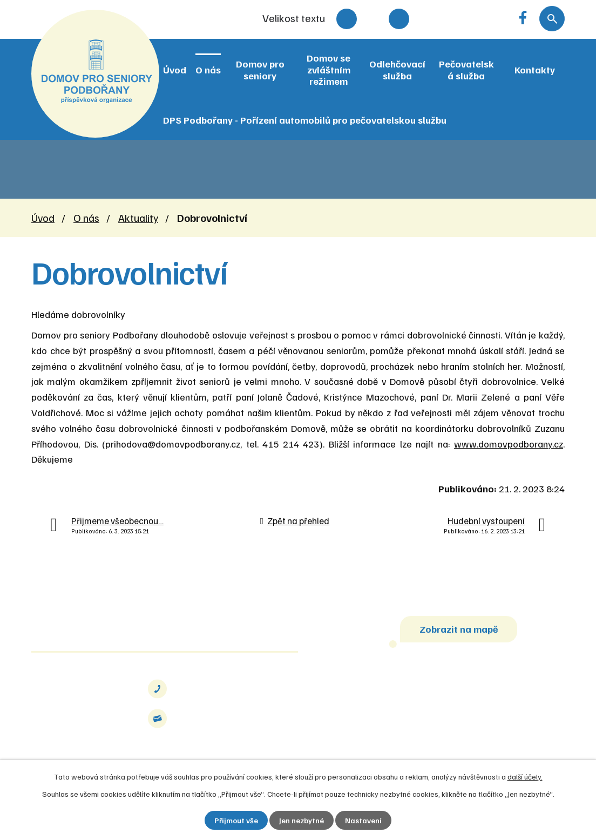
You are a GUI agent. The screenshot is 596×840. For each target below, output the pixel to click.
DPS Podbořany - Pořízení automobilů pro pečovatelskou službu (304, 120)
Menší (346, 19)
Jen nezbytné (301, 820)
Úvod (174, 70)
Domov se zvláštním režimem (328, 69)
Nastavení (363, 820)
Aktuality (138, 217)
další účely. (525, 776)
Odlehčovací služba (397, 70)
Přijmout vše (236, 820)
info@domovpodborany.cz (234, 718)
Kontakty (534, 70)
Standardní (373, 19)
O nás (208, 70)
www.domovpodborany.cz (508, 444)
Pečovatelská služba (466, 70)
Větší (399, 19)
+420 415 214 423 (219, 689)
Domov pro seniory (260, 70)
